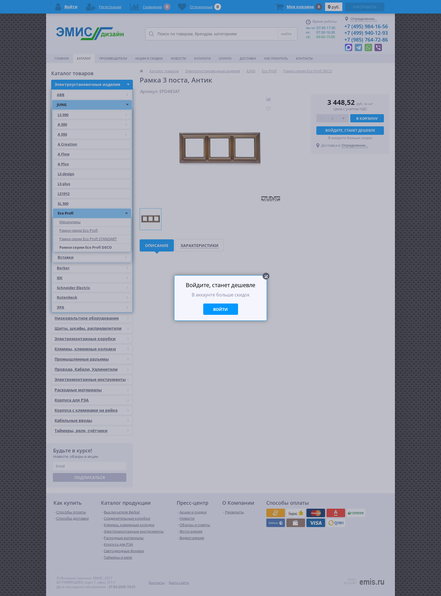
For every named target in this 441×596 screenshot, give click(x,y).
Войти (220, 309)
